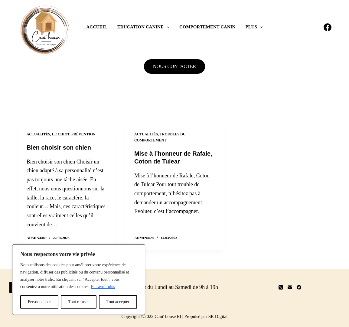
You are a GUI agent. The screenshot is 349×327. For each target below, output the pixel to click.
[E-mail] (290, 287)
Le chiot (61, 134)
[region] (78, 279)
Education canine (144, 27)
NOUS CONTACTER (174, 66)
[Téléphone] (281, 287)
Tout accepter (117, 301)
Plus (255, 27)
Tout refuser (78, 301)
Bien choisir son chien (59, 147)
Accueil (96, 26)
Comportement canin (207, 26)
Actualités (38, 134)
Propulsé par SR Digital (206, 316)
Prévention (83, 134)
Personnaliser (39, 301)
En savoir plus (103, 286)
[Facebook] (327, 27)
